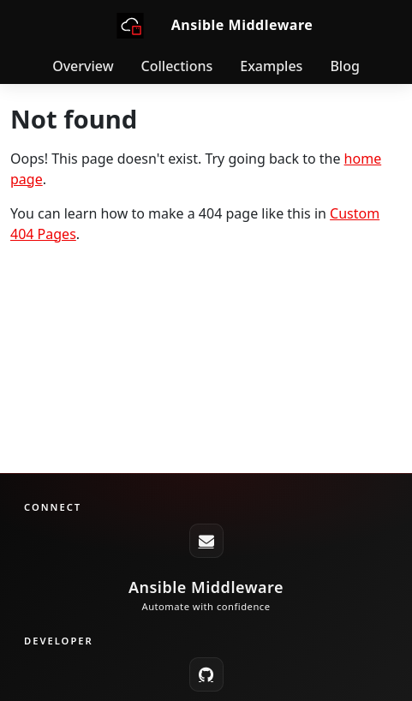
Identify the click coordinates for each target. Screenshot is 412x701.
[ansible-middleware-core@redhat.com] (206, 541)
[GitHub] (206, 674)
